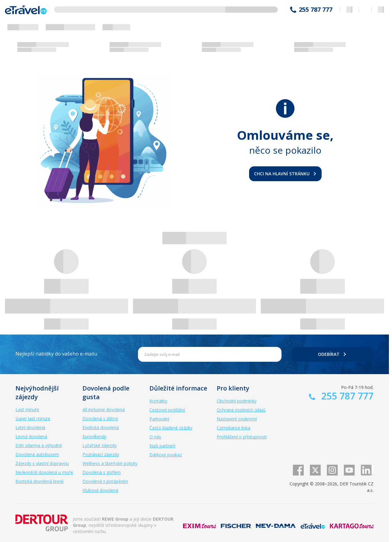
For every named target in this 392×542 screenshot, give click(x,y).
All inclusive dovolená (103, 409)
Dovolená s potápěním (105, 481)
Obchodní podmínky (236, 401)
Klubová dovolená (100, 490)
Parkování (159, 419)
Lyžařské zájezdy (99, 445)
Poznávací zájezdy (100, 454)
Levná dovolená (31, 436)
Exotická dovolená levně (39, 481)
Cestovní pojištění (167, 410)
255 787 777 (315, 9)
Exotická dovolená (100, 427)
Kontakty (158, 401)
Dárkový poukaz (165, 455)
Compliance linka (233, 428)
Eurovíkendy (94, 436)
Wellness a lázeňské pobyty (109, 463)
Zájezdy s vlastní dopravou (42, 463)
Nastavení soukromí (237, 419)
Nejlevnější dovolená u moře (44, 472)
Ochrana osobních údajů (241, 410)
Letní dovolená (30, 427)
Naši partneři (162, 446)
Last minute (27, 409)
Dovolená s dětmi (100, 418)
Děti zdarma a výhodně (38, 445)
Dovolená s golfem (101, 472)
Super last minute (32, 418)
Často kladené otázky (170, 428)
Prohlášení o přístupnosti (242, 437)
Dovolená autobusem (37, 454)
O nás (155, 437)
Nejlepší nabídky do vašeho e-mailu (56, 353)
